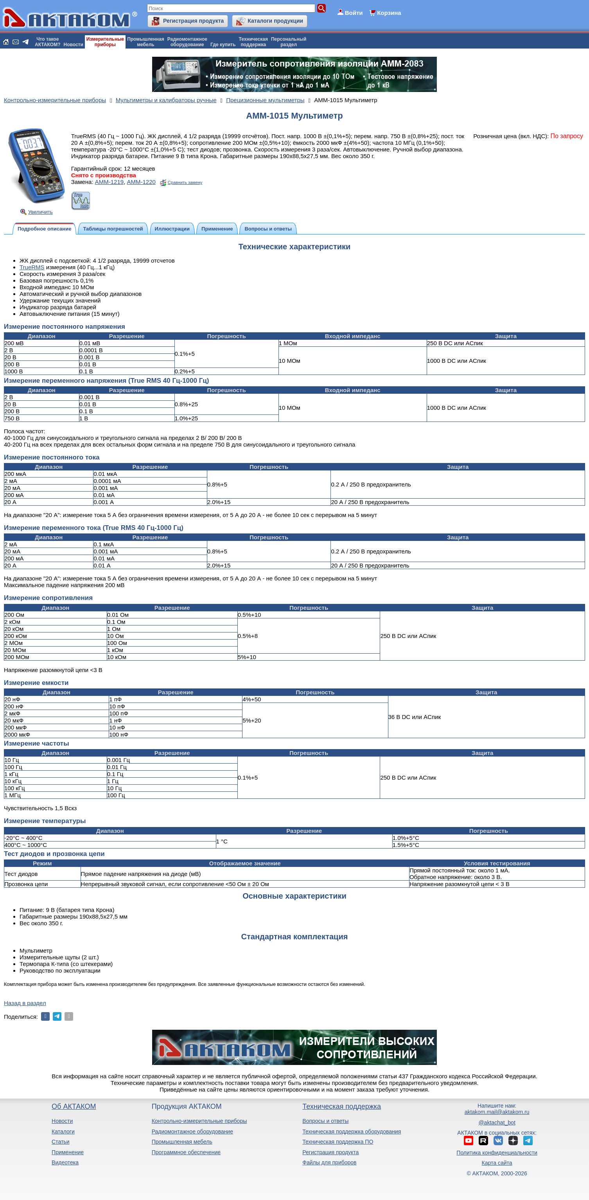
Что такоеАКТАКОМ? (48, 41)
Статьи (60, 1142)
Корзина (389, 12)
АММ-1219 (109, 181)
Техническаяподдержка (253, 41)
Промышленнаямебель (145, 41)
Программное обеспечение (186, 1152)
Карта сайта (497, 1163)
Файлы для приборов (329, 1162)
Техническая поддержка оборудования (351, 1131)
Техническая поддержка (341, 1106)
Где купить (223, 44)
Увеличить (40, 212)
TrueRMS (32, 267)
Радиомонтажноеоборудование (187, 41)
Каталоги (63, 1131)
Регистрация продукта (193, 21)
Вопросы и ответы (325, 1121)
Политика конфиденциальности (496, 1153)
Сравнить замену (185, 182)
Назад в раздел (25, 1003)
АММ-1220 (141, 181)
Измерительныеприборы (105, 41)
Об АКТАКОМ (74, 1106)
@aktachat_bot (496, 1122)
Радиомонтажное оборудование (192, 1131)
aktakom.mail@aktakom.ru (497, 1112)
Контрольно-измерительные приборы (199, 1121)
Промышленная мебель (182, 1142)
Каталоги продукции (275, 21)
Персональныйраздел (288, 41)
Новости (73, 44)
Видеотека (65, 1162)
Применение (68, 1152)
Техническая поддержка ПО (337, 1142)
